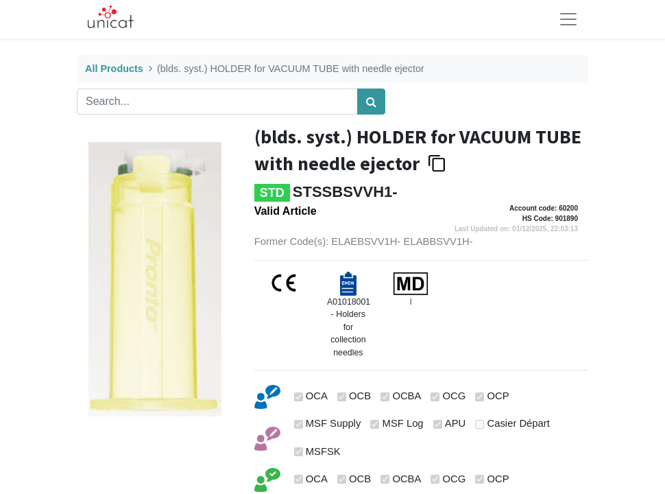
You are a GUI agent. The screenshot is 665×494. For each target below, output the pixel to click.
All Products (114, 68)
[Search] (371, 102)
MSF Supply (333, 423)
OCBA (406, 395)
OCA (317, 395)
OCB (360, 395)
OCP (498, 395)
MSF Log (403, 423)
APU (455, 423)
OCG (454, 395)
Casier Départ (518, 423)
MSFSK (323, 451)
